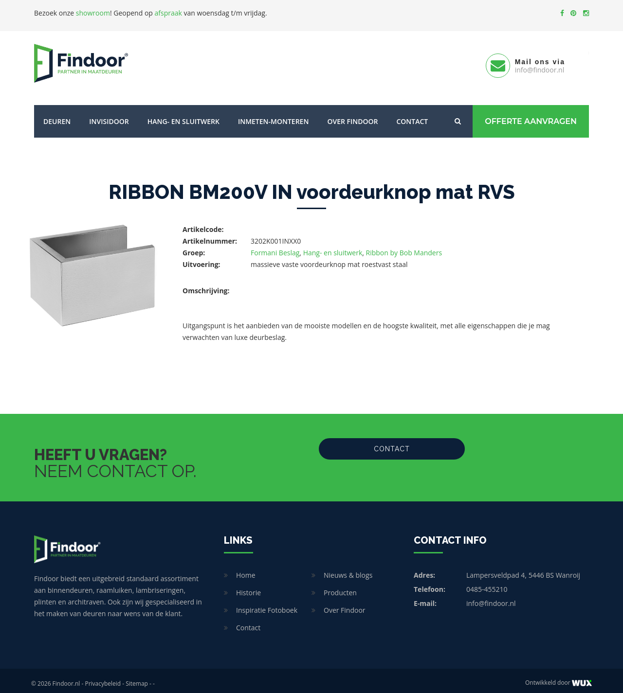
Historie (248, 586)
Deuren (57, 115)
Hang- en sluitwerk (183, 115)
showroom (93, 13)
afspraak (168, 13)
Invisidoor (108, 115)
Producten (340, 586)
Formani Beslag (275, 246)
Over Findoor (352, 115)
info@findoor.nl (491, 597)
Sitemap (137, 678)
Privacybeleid (103, 678)
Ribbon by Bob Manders (404, 246)
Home (246, 569)
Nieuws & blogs (348, 569)
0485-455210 (487, 583)
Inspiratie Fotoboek (266, 604)
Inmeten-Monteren (273, 115)
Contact (412, 115)
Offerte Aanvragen (531, 115)
